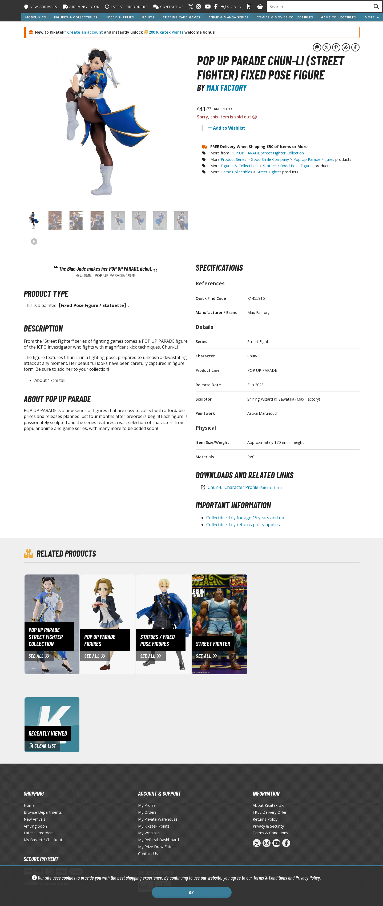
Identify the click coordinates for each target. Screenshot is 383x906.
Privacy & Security (268, 826)
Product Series (233, 159)
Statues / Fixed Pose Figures (288, 165)
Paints (148, 17)
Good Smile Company (270, 159)
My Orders (147, 812)
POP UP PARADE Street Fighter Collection (267, 152)
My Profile (147, 805)
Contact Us (168, 6)
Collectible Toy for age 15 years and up (245, 518)
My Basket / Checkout (43, 839)
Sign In (231, 6)
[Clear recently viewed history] (52, 724)
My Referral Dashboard (158, 839)
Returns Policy (265, 819)
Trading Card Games (181, 17)
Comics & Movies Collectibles (285, 17)
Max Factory (226, 87)
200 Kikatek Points (165, 32)
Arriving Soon (81, 6)
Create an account (85, 32)
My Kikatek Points (154, 826)
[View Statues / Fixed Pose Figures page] (186, 624)
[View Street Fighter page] (242, 624)
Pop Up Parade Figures (313, 159)
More (372, 17)
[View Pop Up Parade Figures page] (130, 624)
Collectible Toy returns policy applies (243, 525)
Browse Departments (43, 812)
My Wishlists (149, 832)
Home (29, 805)
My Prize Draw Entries (157, 846)
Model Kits (35, 17)
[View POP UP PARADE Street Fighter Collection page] (74, 624)
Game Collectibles (338, 17)
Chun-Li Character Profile (244, 487)
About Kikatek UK (268, 805)
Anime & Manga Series (228, 17)
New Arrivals (40, 6)
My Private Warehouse (158, 819)
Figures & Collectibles (76, 17)
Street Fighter (269, 171)
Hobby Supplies (120, 17)
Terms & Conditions (270, 878)
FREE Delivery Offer (270, 812)
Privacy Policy (308, 878)
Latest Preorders (126, 6)
